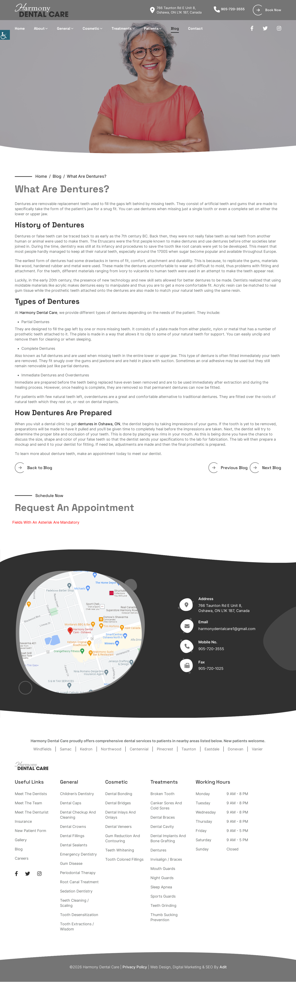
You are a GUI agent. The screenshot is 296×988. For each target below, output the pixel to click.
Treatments (122, 28)
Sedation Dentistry (76, 891)
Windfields (42, 749)
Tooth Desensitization (79, 915)
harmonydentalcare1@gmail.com (227, 629)
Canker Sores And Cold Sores (166, 805)
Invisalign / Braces (166, 859)
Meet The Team (28, 803)
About (39, 28)
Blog (175, 28)
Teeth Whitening (119, 850)
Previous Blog (230, 467)
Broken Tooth (162, 794)
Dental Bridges (118, 803)
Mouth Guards (162, 868)
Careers (21, 858)
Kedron (86, 749)
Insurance (23, 821)
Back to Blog (35, 467)
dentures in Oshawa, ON (99, 424)
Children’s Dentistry (77, 794)
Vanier (257, 749)
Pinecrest (165, 749)
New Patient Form (30, 830)
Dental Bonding (118, 794)
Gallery (21, 840)
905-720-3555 (229, 9)
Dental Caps (70, 803)
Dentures (158, 850)
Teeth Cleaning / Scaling (74, 903)
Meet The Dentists (31, 794)
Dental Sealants (73, 845)
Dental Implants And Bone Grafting (168, 838)
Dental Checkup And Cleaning (78, 814)
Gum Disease (71, 863)
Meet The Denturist (32, 812)
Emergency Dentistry (78, 854)
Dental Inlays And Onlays (120, 814)
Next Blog (267, 467)
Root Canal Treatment (79, 882)
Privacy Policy (135, 967)
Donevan (235, 749)
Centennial (139, 749)
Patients (151, 28)
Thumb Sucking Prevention (164, 917)
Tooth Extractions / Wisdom (77, 926)
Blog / (60, 176)
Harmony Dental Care (38, 312)
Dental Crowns (73, 826)
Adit (223, 967)
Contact (195, 28)
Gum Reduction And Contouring (122, 838)
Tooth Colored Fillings (124, 859)
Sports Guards (163, 896)
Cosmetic (91, 28)
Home (20, 28)
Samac (66, 749)
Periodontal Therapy (78, 873)
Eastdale (212, 749)
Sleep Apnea (161, 887)
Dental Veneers (118, 826)
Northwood (111, 749)
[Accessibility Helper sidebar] (5, 35)
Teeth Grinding (163, 905)
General (63, 28)
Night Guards (161, 878)
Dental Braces (162, 817)
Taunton (189, 749)
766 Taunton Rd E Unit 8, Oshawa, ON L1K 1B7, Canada (176, 10)
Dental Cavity (162, 826)
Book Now (269, 10)
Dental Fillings (72, 836)
